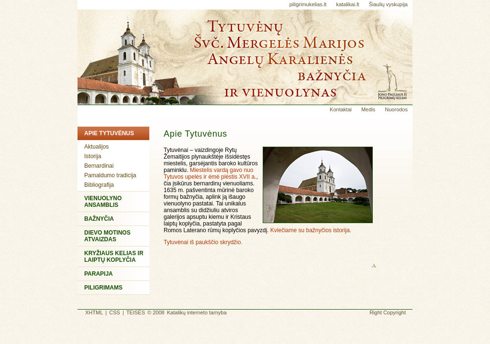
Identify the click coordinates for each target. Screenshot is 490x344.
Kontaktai (341, 109)
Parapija (98, 273)
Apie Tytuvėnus (109, 133)
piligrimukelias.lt (308, 4)
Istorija (92, 156)
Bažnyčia (99, 218)
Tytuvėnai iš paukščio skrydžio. (203, 242)
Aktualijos (96, 146)
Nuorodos (396, 109)
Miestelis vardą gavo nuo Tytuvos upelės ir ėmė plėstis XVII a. (210, 173)
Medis (368, 109)
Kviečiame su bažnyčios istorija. (310, 230)
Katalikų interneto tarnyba (197, 312)
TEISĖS (135, 312)
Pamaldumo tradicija (110, 175)
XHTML (94, 312)
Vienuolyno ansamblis (103, 201)
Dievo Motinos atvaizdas (107, 236)
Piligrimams (103, 287)
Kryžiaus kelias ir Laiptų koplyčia (114, 256)
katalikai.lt (347, 4)
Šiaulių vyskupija (388, 4)
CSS (114, 312)
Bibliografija (99, 185)
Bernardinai (98, 165)
